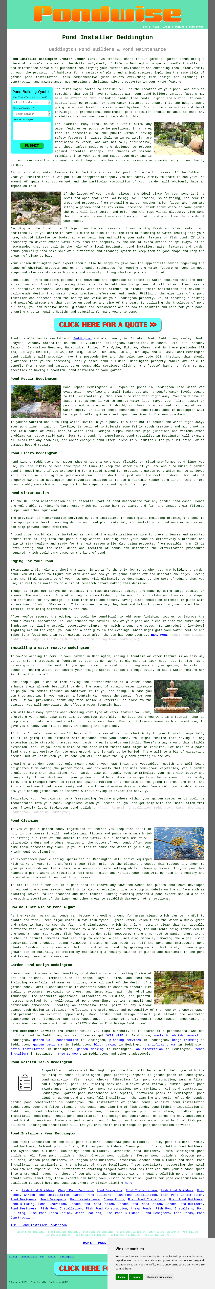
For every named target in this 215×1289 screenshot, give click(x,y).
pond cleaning (51, 859)
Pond (14, 338)
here (128, 1183)
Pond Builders (29, 1257)
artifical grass (162, 1044)
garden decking (90, 1049)
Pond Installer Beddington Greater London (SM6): (55, 59)
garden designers (48, 1044)
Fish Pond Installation (136, 1195)
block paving (105, 1044)
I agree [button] (121, 1277)
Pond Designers (109, 1190)
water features (131, 1169)
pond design (91, 973)
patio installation (27, 1049)
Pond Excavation (52, 1204)
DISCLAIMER (196, 27)
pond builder (122, 1070)
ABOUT (166, 27)
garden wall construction (55, 1040)
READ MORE (159, 635)
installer (144, 246)
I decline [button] (136, 1277)
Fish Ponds (183, 1213)
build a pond (22, 1035)
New (42, 1257)
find (24, 1142)
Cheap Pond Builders (75, 1190)
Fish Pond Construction (182, 1195)
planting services (125, 1040)
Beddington (82, 338)
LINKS (155, 27)
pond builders (23, 356)
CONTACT (179, 27)
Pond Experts (67, 1257)
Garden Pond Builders (92, 1195)
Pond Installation (141, 1190)
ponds (184, 59)
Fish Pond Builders (38, 1190)
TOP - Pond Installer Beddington (39, 1225)
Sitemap (13, 1257)
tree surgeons (69, 1053)
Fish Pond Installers (146, 1199)
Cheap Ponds (114, 1199)
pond (176, 89)
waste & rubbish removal (176, 1035)
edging (76, 595)
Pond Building (22, 1204)
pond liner (171, 480)
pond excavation (55, 1079)
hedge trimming (185, 1040)
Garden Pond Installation (46, 1195)
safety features (68, 137)
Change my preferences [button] (158, 1277)
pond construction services (166, 1125)
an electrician (149, 1049)
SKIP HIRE (114, 1035)
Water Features (88, 1213)
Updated (52, 1257)
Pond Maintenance (85, 1199)
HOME (144, 27)
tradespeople (139, 1053)
